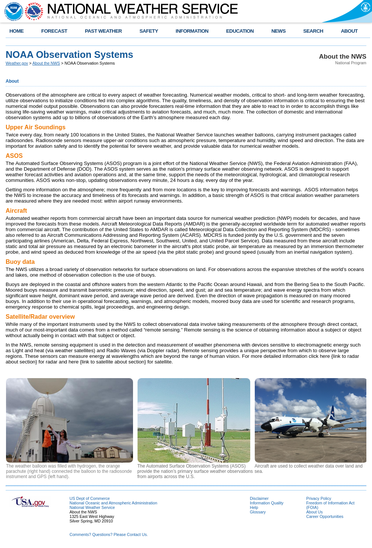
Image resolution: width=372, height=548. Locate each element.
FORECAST (54, 31)
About (12, 81)
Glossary (258, 512)
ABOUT (349, 31)
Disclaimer (259, 498)
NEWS (278, 31)
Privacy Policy (318, 498)
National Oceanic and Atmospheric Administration (113, 503)
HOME (16, 31)
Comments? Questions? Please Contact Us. (109, 534)
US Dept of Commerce (90, 498)
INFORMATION (192, 31)
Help (254, 507)
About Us (314, 512)
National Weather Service (92, 507)
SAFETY (148, 31)
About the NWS (46, 63)
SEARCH (313, 31)
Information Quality (266, 503)
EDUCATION (240, 31)
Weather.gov (17, 63)
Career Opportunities (324, 516)
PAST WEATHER (103, 31)
